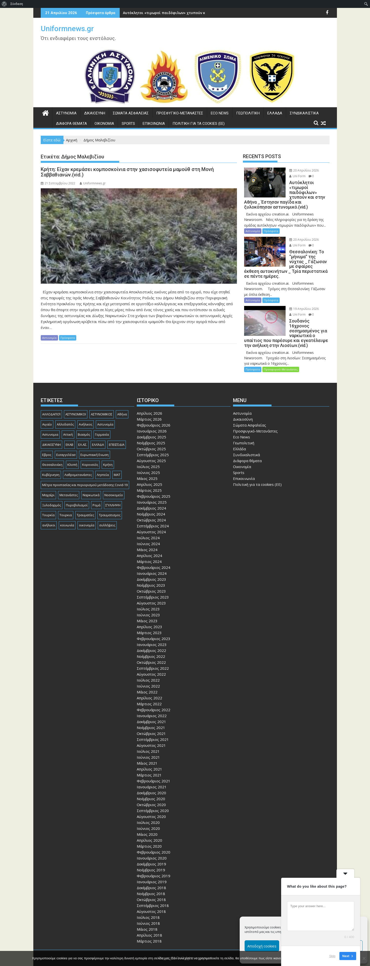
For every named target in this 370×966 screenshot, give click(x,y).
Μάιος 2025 (147, 468)
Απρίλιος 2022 (149, 688)
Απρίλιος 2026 (149, 403)
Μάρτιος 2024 (149, 551)
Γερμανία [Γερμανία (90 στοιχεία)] (102, 424)
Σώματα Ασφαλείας (131, 113)
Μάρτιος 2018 (149, 931)
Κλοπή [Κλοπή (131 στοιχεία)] (72, 455)
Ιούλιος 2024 (148, 528)
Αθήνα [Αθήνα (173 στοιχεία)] (122, 404)
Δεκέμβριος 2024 (151, 498)
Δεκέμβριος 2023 (151, 569)
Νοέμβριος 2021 (151, 717)
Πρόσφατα (67, 338)
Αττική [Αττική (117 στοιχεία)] (68, 424)
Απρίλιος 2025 (149, 474)
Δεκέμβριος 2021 (151, 711)
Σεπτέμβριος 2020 (153, 800)
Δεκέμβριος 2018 (151, 878)
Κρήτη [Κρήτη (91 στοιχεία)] (108, 455)
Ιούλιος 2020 (148, 812)
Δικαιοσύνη (94, 113)
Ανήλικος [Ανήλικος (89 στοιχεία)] (85, 414)
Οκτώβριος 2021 (151, 723)
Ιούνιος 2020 (148, 818)
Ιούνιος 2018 (148, 913)
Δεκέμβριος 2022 (151, 640)
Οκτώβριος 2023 (151, 581)
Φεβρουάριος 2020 (153, 842)
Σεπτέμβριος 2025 (153, 445)
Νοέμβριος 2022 (151, 646)
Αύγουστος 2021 (151, 735)
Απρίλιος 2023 (149, 617)
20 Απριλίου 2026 (298, 170)
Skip (332, 956)
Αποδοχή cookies (261, 946)
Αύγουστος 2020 (151, 806)
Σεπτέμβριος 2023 (153, 587)
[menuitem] (4, 4)
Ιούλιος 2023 (148, 599)
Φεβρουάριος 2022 (153, 700)
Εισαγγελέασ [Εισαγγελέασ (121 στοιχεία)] (66, 445)
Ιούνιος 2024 (148, 534)
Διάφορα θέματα (71, 123)
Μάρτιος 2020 (149, 836)
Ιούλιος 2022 (148, 670)
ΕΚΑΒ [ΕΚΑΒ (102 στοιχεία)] (69, 434)
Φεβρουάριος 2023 (153, 628)
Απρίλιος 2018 (149, 925)
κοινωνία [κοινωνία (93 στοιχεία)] (67, 515)
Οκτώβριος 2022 (151, 652)
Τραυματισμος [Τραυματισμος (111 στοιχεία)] (109, 505)
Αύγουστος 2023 (151, 593)
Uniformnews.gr (67, 28)
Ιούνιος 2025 (148, 462)
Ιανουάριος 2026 (152, 421)
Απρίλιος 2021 (149, 759)
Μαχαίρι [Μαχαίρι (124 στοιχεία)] (48, 485)
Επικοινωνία (154, 123)
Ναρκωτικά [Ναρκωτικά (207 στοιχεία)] (91, 485)
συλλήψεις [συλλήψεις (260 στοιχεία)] (107, 515)
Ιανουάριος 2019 (152, 872)
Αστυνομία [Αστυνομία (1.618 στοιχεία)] (105, 414)
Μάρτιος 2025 (149, 480)
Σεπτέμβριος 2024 (153, 516)
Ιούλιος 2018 (148, 907)
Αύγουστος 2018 (151, 901)
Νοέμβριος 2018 (151, 883)
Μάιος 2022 (147, 682)
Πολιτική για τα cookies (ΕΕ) (199, 123)
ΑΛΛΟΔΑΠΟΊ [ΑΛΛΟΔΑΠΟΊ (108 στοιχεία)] (51, 404)
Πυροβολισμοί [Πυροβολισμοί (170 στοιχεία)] (77, 495)
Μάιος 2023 (147, 611)
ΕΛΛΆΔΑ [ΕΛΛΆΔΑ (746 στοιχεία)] (98, 434)
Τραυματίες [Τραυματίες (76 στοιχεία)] (85, 505)
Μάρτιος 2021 (149, 765)
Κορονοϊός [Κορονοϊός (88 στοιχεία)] (90, 455)
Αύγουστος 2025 (151, 451)
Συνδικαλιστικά (304, 113)
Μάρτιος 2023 (149, 623)
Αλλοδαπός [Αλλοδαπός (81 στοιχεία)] (65, 414)
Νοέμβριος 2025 (151, 433)
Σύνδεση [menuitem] (16, 4)
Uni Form (292, 176)
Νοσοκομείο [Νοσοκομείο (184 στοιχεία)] (113, 485)
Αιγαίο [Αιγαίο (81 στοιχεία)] (47, 414)
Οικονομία (104, 123)
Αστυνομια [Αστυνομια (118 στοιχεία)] (50, 424)
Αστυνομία (66, 113)
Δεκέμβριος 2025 (151, 427)
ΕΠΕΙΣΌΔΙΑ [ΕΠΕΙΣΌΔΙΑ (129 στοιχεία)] (116, 434)
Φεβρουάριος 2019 (153, 866)
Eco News (220, 113)
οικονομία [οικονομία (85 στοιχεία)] (86, 515)
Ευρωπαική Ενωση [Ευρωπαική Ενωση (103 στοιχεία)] (94, 445)
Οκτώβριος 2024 (151, 510)
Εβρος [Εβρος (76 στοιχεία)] (46, 445)
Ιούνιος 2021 (148, 747)
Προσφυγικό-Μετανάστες (179, 113)
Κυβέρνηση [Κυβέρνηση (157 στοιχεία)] (50, 465)
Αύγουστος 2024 (151, 522)
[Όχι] (363, 958)
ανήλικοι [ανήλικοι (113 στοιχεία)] (48, 515)
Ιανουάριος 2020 (152, 848)
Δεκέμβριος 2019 (151, 854)
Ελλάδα (274, 113)
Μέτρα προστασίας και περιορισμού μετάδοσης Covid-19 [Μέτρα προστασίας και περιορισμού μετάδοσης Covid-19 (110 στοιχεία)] (85, 475)
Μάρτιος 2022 (149, 694)
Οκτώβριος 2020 (151, 795)
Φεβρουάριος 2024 (153, 557)
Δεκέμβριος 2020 (151, 783)
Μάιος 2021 (147, 753)
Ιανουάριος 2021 (152, 777)
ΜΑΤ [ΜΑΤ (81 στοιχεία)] (117, 465)
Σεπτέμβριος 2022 (153, 658)
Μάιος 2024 (147, 539)
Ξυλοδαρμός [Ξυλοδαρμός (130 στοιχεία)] (51, 495)
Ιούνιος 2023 (148, 605)
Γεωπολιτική (248, 113)
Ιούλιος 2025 (148, 456)
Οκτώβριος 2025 (151, 439)
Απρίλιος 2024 (149, 545)
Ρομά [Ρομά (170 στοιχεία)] (96, 495)
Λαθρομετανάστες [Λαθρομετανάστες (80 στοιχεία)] (78, 465)
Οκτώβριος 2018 (151, 889)
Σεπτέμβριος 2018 (153, 895)
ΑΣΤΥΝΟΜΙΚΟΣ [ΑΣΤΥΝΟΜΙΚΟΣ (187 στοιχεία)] (101, 404)
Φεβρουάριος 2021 (153, 771)
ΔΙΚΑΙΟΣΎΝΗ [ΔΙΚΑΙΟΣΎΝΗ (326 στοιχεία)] (51, 434)
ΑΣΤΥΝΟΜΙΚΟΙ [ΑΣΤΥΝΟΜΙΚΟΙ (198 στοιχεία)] (75, 404)
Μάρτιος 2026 (149, 409)
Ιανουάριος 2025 (152, 492)
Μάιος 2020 (147, 824)
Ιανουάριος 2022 (152, 706)
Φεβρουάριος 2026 (153, 415)
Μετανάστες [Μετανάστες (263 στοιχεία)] (68, 485)
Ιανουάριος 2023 (152, 634)
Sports (128, 123)
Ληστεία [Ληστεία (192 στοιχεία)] (103, 465)
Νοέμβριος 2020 (151, 789)
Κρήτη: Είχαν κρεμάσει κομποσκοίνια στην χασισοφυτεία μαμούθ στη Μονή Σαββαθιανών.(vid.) (127, 172)
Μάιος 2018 (147, 919)
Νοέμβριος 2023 (151, 575)
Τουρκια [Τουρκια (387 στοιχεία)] (65, 505)
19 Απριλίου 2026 (298, 304)
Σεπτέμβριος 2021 (153, 729)
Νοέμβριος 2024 (151, 504)
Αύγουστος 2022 (151, 664)
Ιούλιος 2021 (148, 741)
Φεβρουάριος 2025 (153, 486)
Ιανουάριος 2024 (152, 563)
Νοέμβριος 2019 (151, 860)
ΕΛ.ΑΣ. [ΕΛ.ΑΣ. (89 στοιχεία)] (82, 434)
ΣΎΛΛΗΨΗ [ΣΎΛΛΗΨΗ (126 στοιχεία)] (112, 495)
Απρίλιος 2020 (149, 830)
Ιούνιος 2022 (148, 676)
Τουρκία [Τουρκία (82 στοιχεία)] (48, 505)
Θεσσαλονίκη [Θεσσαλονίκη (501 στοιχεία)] (52, 455)
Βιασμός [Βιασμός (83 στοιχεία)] (84, 424)
